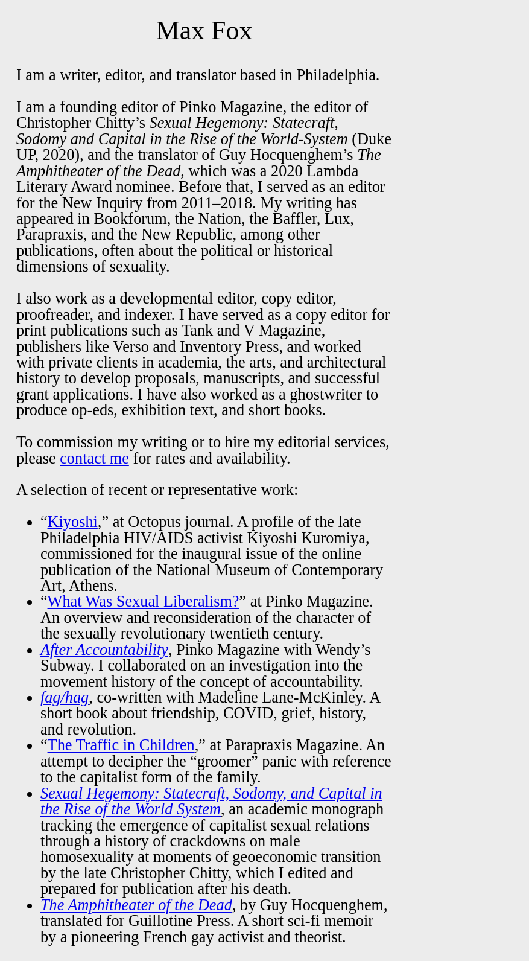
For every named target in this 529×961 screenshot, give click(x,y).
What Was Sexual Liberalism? (143, 601)
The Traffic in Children (121, 745)
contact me (94, 458)
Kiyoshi (73, 522)
